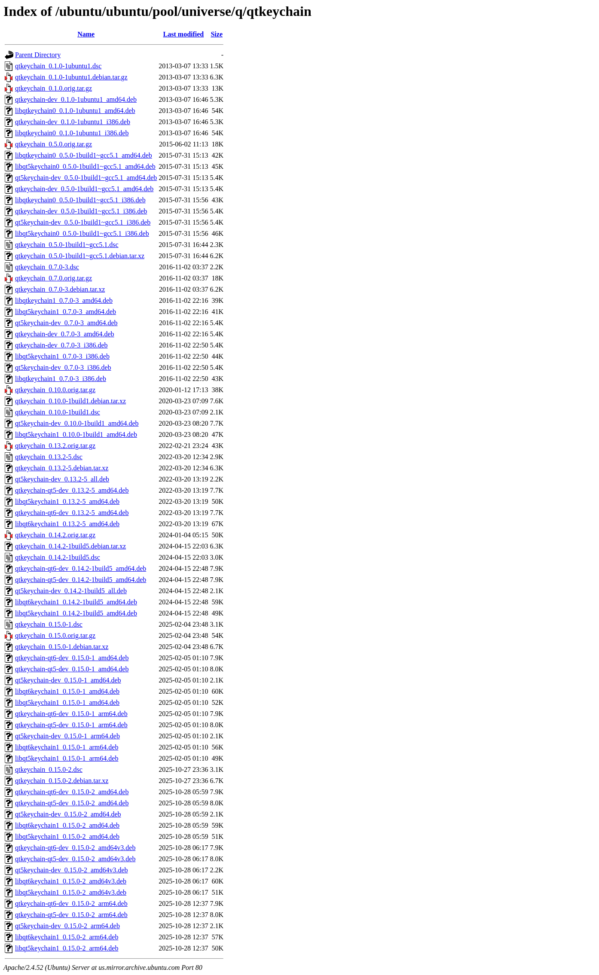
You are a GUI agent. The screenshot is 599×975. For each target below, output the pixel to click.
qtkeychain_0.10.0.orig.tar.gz (55, 389)
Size (217, 34)
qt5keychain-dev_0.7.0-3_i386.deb (63, 367)
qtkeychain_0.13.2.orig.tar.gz (55, 445)
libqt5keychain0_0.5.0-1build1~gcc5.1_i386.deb (82, 233)
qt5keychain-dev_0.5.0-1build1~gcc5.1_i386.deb (82, 222)
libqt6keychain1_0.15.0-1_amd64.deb (67, 691)
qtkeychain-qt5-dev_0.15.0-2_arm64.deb (71, 914)
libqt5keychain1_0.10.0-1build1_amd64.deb (76, 434)
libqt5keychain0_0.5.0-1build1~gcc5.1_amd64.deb (85, 166)
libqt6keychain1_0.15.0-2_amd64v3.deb (70, 881)
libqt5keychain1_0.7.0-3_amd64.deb (65, 311)
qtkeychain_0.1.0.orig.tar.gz (53, 88)
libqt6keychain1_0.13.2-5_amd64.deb (67, 523)
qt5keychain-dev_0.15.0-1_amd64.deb (68, 680)
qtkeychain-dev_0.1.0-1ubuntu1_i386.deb (72, 121)
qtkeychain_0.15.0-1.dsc (49, 624)
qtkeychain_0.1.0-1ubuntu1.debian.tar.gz (71, 77)
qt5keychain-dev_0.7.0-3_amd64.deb (66, 322)
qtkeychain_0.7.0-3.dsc (47, 267)
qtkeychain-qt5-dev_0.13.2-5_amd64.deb (71, 490)
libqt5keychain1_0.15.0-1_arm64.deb (66, 758)
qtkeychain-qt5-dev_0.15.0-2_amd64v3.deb (75, 858)
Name (86, 34)
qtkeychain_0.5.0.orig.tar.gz (53, 144)
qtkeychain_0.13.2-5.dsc (49, 456)
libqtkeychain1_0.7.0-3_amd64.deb (64, 300)
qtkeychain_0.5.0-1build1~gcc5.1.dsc (67, 244)
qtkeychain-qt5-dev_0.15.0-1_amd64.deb (71, 669)
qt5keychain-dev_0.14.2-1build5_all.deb (71, 590)
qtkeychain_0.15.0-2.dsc (49, 769)
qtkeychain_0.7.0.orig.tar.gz (53, 278)
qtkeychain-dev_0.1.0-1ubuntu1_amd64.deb (76, 99)
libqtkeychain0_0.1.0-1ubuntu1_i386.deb (71, 133)
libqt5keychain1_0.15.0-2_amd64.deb (67, 836)
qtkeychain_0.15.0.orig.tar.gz (55, 635)
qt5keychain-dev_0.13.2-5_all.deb (62, 479)
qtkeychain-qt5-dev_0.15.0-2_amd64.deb (71, 803)
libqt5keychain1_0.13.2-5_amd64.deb (67, 501)
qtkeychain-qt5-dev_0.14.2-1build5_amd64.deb (80, 579)
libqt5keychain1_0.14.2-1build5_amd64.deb (76, 613)
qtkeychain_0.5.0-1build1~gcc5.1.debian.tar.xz (79, 255)
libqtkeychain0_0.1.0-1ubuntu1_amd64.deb (75, 110)
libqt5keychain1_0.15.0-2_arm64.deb (66, 948)
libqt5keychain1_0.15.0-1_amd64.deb (67, 702)
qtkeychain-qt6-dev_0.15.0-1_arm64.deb (71, 713)
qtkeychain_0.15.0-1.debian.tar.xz (61, 646)
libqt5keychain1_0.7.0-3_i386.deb (62, 356)
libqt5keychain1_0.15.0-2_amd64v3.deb (70, 892)
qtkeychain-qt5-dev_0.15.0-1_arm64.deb (71, 724)
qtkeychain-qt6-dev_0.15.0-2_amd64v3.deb (75, 847)
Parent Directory (38, 54)
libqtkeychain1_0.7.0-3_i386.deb (60, 378)
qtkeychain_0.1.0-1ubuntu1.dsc (58, 66)
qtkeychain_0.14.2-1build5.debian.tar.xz (70, 546)
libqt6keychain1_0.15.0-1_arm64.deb (66, 747)
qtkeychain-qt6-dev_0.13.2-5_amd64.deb (71, 512)
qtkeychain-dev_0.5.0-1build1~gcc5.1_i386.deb (81, 211)
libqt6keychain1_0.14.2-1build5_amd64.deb (76, 602)
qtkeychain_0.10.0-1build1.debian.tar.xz (70, 401)
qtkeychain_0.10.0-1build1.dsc (57, 412)
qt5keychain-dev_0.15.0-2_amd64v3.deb (71, 870)
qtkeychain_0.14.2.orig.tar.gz (55, 535)
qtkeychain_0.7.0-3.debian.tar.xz (60, 289)
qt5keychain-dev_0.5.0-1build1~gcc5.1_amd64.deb (86, 177)
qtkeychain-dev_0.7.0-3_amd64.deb (64, 334)
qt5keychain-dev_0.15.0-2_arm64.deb (67, 925)
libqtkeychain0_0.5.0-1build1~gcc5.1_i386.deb (80, 200)
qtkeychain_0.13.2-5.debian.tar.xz (61, 468)
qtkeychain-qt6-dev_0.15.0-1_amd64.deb (71, 657)
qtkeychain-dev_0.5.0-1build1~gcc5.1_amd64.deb (84, 188)
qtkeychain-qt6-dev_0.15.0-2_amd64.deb (71, 791)
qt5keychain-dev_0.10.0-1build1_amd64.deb (77, 423)
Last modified (183, 34)
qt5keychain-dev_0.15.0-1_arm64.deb (67, 736)
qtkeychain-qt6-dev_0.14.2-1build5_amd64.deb (80, 568)
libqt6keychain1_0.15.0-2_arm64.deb (66, 937)
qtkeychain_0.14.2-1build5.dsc (57, 557)
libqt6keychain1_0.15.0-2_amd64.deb (67, 825)
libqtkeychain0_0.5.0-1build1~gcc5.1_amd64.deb (83, 155)
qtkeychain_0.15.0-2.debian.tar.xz (61, 780)
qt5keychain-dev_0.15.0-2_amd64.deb (68, 814)
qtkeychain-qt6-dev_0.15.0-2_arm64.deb (71, 903)
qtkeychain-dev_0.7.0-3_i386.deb (61, 345)
